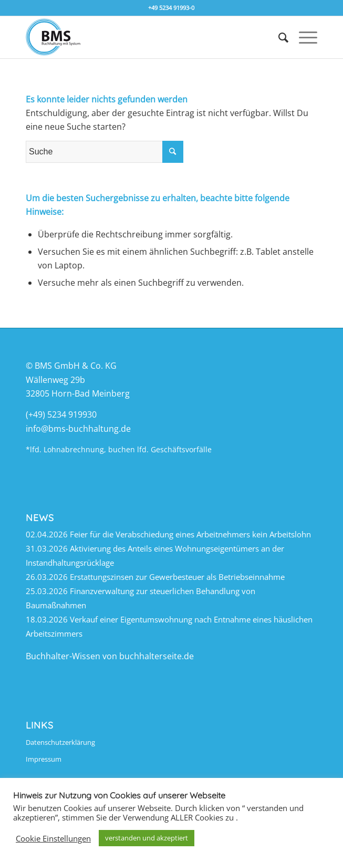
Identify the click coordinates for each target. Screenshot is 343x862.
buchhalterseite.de (156, 656)
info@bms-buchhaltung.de (78, 428)
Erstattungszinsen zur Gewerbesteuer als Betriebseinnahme (177, 577)
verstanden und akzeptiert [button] (146, 838)
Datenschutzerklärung (60, 742)
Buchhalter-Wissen (63, 656)
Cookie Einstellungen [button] (53, 838)
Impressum (43, 759)
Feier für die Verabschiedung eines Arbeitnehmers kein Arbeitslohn (190, 534)
